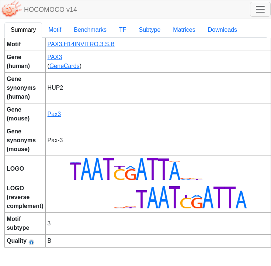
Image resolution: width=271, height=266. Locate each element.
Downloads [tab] (222, 30)
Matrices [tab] (184, 30)
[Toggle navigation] (260, 9)
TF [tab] (122, 30)
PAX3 (55, 57)
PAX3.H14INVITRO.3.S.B (81, 44)
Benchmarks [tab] (90, 30)
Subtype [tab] (150, 30)
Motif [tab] (54, 30)
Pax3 (54, 114)
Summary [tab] (23, 30)
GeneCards (64, 66)
